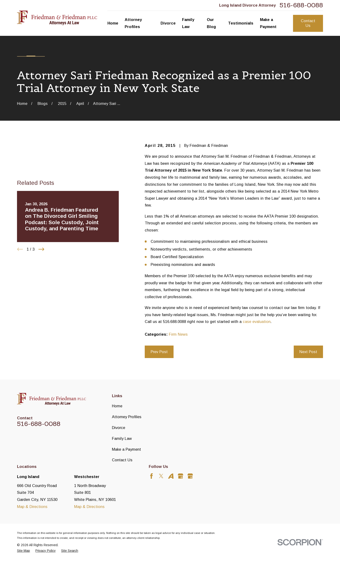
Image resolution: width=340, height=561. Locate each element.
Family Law (122, 438)
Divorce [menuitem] (168, 23)
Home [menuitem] (112, 23)
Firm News (178, 334)
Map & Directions (32, 506)
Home (117, 406)
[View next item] (41, 249)
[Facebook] (151, 476)
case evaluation (257, 321)
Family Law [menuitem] (188, 23)
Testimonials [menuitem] (240, 23)
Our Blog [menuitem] (211, 23)
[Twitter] (161, 476)
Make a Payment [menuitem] (268, 23)
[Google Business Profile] (180, 476)
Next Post (308, 352)
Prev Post (159, 352)
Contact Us (308, 23)
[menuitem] (23, 551)
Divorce (118, 427)
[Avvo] (171, 476)
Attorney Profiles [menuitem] (133, 23)
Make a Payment (126, 449)
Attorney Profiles (126, 417)
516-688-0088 (301, 5)
